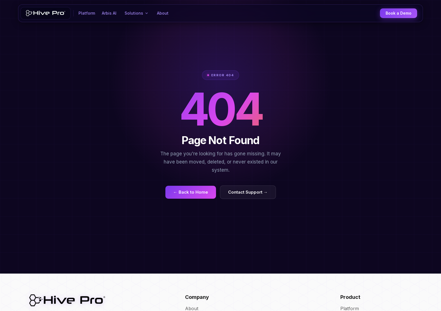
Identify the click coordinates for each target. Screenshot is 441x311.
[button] (136, 13)
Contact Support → (248, 192)
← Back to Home (190, 192)
